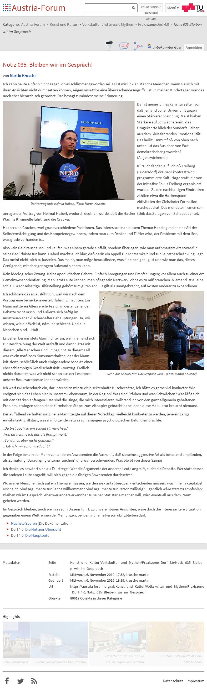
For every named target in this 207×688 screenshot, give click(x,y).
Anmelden (194, 47)
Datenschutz (173, 680)
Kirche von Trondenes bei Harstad (60, 662)
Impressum (195, 680)
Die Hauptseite (37, 535)
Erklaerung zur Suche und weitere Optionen (150, 8)
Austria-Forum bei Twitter (20, 681)
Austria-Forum (38, 7)
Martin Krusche (23, 75)
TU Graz (193, 7)
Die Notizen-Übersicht (43, 529)
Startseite (7, 8)
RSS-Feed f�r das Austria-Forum (34, 681)
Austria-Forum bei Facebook (7, 681)
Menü (171, 7)
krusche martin (137, 574)
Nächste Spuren (24, 523)
